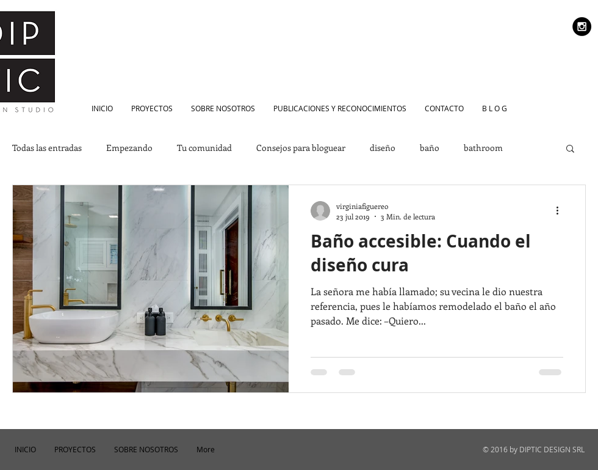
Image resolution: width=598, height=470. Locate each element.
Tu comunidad (204, 147)
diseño (382, 147)
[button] (570, 149)
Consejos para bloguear (300, 147)
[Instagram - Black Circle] (581, 26)
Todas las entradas (47, 147)
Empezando (129, 147)
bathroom (483, 147)
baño (429, 147)
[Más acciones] (561, 211)
